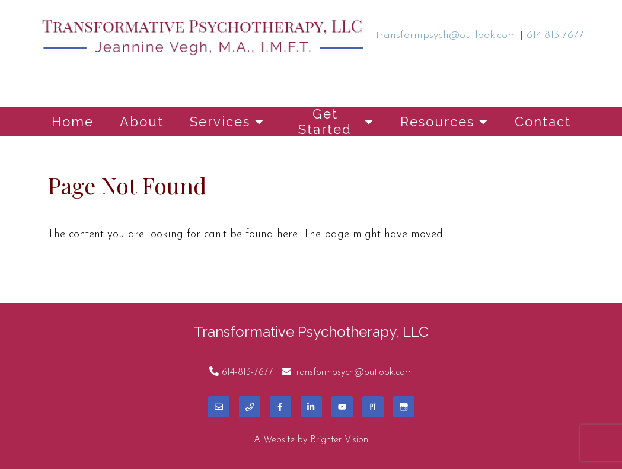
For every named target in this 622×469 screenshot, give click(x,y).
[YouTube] (342, 406)
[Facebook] (280, 406)
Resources (437, 121)
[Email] (218, 406)
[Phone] (249, 406)
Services (220, 121)
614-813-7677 (247, 372)
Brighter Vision (339, 440)
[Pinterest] (373, 406)
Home (73, 121)
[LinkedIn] (311, 406)
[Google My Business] (403, 406)
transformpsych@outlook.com (353, 372)
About (142, 121)
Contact (543, 121)
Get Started (325, 121)
